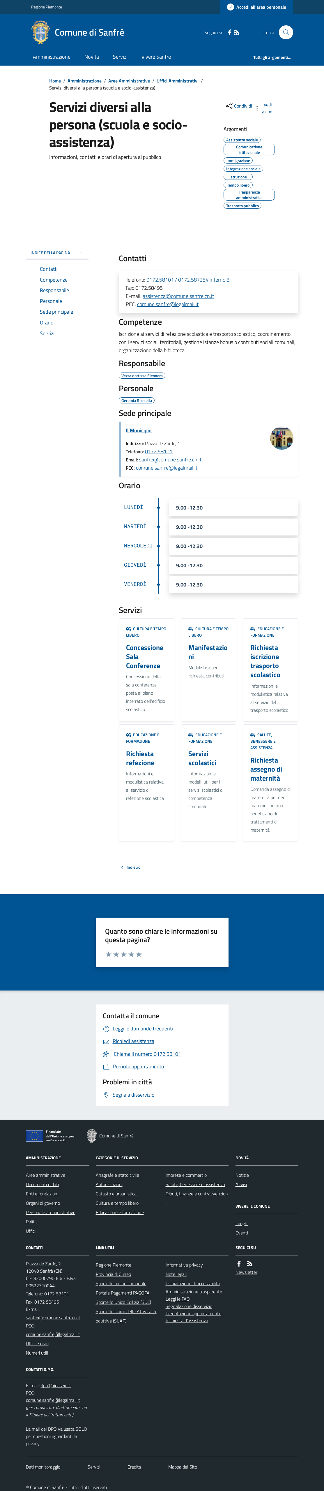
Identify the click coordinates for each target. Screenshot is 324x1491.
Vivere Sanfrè (156, 57)
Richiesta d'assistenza (187, 1320)
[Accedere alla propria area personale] (256, 7)
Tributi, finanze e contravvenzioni (197, 1198)
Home (55, 80)
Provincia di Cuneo (113, 1274)
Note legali (176, 1274)
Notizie (242, 1175)
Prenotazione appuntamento (193, 1313)
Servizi (120, 57)
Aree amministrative (45, 1175)
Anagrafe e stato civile (117, 1175)
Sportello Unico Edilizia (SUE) (123, 1302)
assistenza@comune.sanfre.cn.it (178, 296)
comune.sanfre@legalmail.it (168, 304)
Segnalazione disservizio (189, 1306)
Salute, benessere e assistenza (263, 741)
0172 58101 (158, 451)
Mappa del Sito (182, 1466)
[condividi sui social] (238, 105)
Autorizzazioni (109, 1184)
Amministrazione (51, 57)
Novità (91, 57)
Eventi (242, 1232)
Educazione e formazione (267, 632)
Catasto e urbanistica (116, 1193)
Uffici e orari (37, 1343)
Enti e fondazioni (42, 1193)
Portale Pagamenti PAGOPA (123, 1292)
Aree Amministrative (129, 80)
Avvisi (241, 1184)
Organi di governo (43, 1203)
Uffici (31, 1230)
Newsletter (246, 1272)
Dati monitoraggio (43, 1466)
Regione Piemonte (46, 7)
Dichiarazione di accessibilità (193, 1283)
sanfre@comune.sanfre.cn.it (170, 459)
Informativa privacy (184, 1264)
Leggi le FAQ (178, 1298)
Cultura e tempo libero (146, 632)
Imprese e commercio (186, 1175)
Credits (134, 1466)
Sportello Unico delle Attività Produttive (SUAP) (126, 1316)
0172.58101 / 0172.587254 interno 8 (187, 280)
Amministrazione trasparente (194, 1291)
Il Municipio (139, 430)
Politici (32, 1221)
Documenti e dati (42, 1184)
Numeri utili (37, 1352)
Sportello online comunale (121, 1283)
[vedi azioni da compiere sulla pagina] (264, 108)
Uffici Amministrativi (178, 80)
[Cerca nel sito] (283, 32)
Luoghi (242, 1223)
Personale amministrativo (50, 1212)
